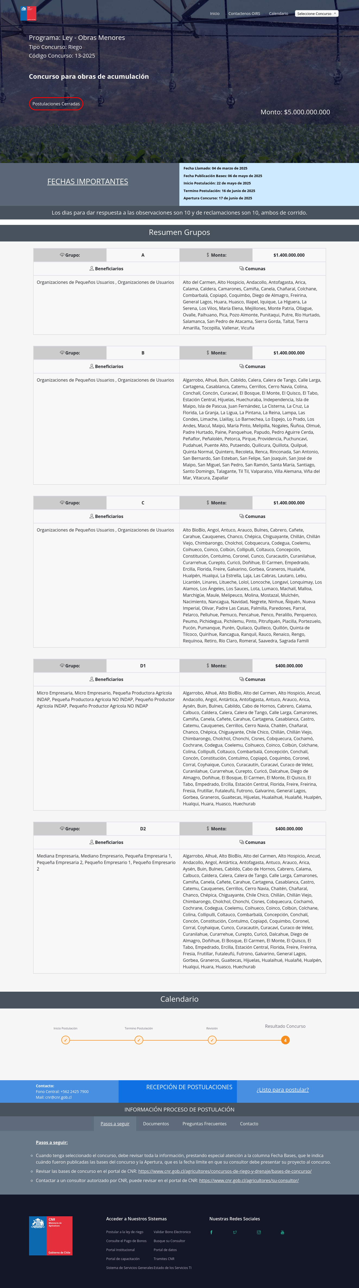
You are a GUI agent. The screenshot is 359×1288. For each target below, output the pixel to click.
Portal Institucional (120, 1250)
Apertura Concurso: (218, 198)
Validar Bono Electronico (172, 1232)
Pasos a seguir (115, 1124)
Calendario (278, 13)
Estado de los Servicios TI (173, 1267)
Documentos (156, 1124)
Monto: (295, 111)
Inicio (215, 13)
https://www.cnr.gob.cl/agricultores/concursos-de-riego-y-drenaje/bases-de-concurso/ (225, 1171)
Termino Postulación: (219, 190)
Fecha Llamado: (215, 168)
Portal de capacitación (123, 1258)
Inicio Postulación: (217, 183)
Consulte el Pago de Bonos (126, 1241)
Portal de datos (165, 1250)
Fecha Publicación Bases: (223, 175)
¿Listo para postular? (283, 1089)
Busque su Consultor (169, 1241)
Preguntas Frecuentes (205, 1124)
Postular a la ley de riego (125, 1232)
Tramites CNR (164, 1258)
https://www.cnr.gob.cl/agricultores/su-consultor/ (249, 1180)
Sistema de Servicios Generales (129, 1267)
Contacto (249, 1124)
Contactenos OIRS (244, 13)
